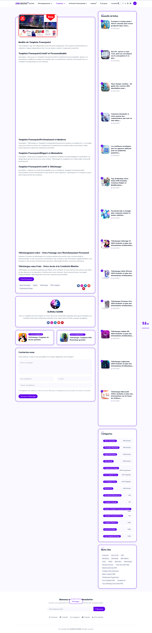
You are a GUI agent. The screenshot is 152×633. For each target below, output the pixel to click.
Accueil (31, 3)
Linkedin (64, 617)
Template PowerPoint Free (113, 515)
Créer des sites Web (122, 565)
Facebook (53, 617)
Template (60, 3)
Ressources (108, 488)
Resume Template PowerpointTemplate (117, 509)
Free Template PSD (108, 580)
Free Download (26, 279)
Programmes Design (26, 288)
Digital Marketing (110, 454)
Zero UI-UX (114, 555)
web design (128, 561)
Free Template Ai (35, 334)
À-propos (103, 3)
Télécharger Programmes (110, 577)
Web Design (44, 285)
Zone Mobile (97, 617)
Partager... (76, 601)
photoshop (114, 558)
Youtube (86, 617)
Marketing (105, 558)
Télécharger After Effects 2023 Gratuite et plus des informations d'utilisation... (122, 273)
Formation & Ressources (112, 495)
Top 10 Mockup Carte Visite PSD (112, 583)
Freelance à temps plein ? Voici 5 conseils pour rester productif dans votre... (122, 23)
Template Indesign (111, 502)
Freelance (105, 555)
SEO (122, 555)
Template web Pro (111, 522)
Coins (104, 561)
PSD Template (55, 285)
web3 (110, 561)
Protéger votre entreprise (110, 571)
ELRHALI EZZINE (75, 629)
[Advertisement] (55, 77)
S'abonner (99, 609)
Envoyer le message (28, 396)
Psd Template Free (111, 475)
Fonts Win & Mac (110, 529)
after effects (125, 558)
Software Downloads (77, 3)
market (93, 3)
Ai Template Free (110, 481)
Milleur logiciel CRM (108, 574)
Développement (44, 3)
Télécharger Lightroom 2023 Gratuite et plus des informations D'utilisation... (122, 364)
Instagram (75, 617)
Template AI (121, 580)
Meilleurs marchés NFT (109, 568)
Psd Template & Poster (112, 536)
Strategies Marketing (111, 447)
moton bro (118, 561)
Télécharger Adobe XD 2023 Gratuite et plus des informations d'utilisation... (122, 333)
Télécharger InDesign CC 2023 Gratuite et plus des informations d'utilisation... (122, 243)
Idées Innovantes (110, 441)
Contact (114, 3)
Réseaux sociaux (107, 565)
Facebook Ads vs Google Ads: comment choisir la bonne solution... (121, 213)
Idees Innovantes (25, 285)
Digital (35, 285)
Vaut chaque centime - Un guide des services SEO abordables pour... (121, 86)
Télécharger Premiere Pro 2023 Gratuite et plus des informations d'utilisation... (122, 303)
